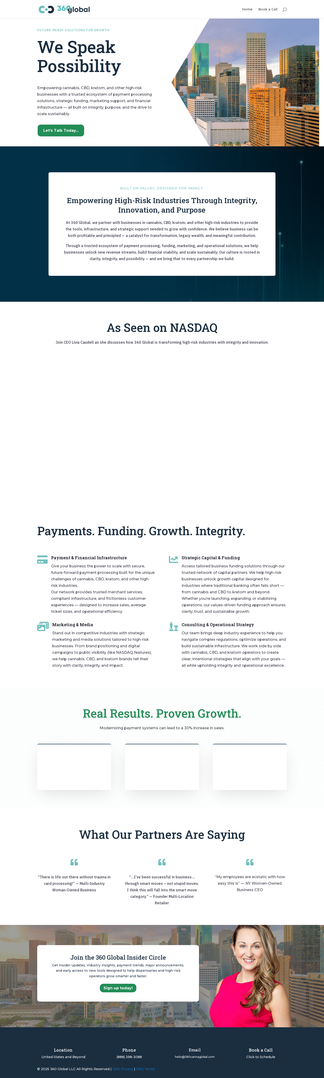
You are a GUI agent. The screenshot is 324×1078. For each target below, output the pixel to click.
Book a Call (268, 9)
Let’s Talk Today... (61, 130)
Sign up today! (118, 988)
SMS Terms (145, 1069)
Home (247, 9)
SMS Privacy (123, 1069)
